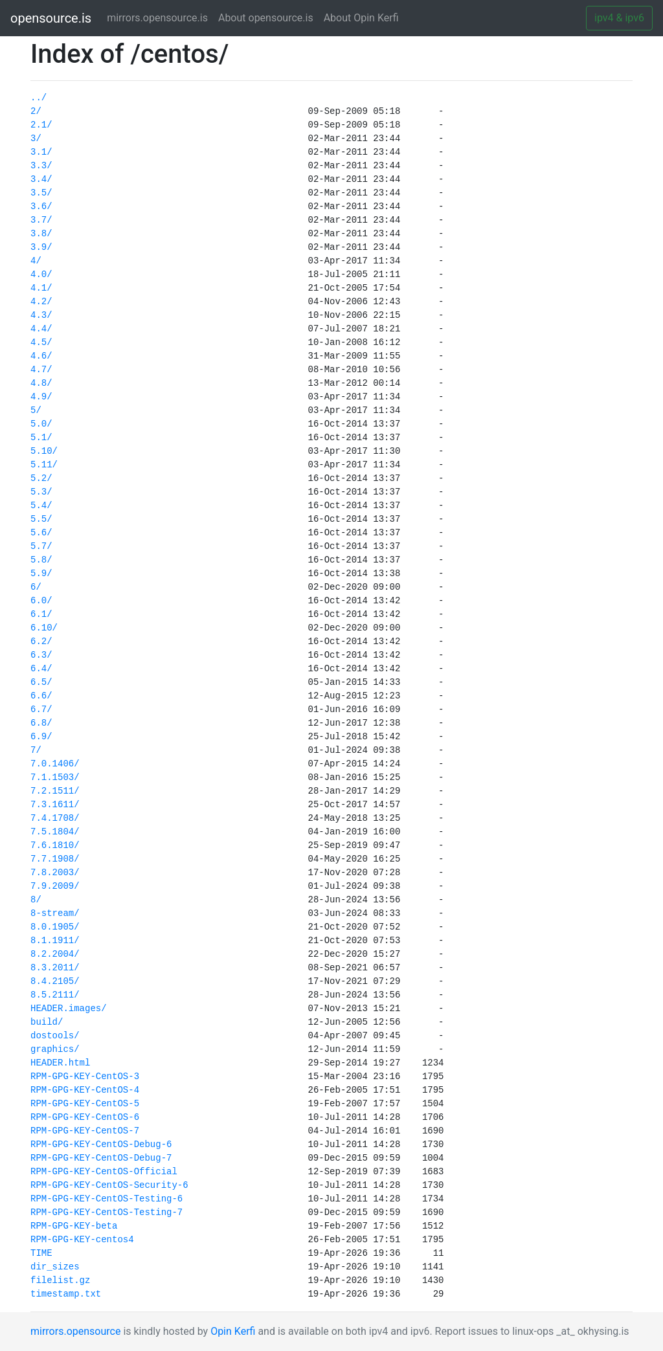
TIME (41, 1253)
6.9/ (41, 736)
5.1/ (41, 437)
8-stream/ (55, 913)
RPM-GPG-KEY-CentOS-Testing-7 (106, 1212)
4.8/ (41, 383)
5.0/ (41, 424)
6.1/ (41, 614)
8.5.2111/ (55, 995)
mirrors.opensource (75, 1331)
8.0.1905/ (55, 927)
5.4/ (41, 505)
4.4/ (41, 329)
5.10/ (44, 451)
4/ (35, 261)
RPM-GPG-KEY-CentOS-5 (84, 1104)
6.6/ (41, 696)
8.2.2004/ (55, 954)
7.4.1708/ (55, 818)
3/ (35, 138)
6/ (35, 587)
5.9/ (41, 573)
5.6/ (41, 533)
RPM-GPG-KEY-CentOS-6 (84, 1117)
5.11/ (44, 465)
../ (38, 98)
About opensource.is (265, 18)
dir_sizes (55, 1267)
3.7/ (41, 220)
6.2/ (41, 641)
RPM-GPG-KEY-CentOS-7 (84, 1131)
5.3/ (41, 492)
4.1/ (41, 288)
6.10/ (44, 628)
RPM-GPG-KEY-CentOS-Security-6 (109, 1185)
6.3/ (41, 655)
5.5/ (41, 519)
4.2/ (41, 301)
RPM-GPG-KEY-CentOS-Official (103, 1172)
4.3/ (41, 315)
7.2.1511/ (55, 791)
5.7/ (41, 546)
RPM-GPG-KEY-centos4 (82, 1239)
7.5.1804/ (55, 832)
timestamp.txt (65, 1294)
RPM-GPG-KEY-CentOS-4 (84, 1090)
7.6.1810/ (55, 845)
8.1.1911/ (55, 940)
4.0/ (41, 274)
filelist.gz (60, 1280)
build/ (46, 1022)
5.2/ (41, 478)
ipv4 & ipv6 (619, 18)
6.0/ (41, 601)
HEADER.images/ (68, 1008)
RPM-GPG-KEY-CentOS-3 (84, 1076)
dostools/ (55, 1036)
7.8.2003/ (55, 872)
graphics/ (55, 1049)
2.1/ (41, 125)
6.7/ (41, 709)
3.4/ (41, 179)
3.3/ (41, 166)
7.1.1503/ (55, 777)
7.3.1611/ (55, 804)
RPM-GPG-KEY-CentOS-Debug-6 (101, 1144)
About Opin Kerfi (361, 18)
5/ (35, 410)
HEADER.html (60, 1063)
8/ (35, 900)
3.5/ (41, 193)
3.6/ (41, 206)
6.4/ (41, 669)
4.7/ (41, 369)
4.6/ (41, 356)
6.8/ (41, 723)
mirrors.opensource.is (160, 17)
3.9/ (41, 247)
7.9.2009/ (55, 886)
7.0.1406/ (55, 764)
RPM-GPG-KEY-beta (73, 1226)
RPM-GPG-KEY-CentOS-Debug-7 (101, 1158)
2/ (35, 111)
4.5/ (41, 342)
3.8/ (41, 234)
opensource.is (50, 18)
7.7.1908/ (55, 859)
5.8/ (41, 560)
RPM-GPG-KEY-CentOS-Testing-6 (106, 1199)
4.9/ (41, 397)
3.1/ (41, 152)
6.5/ (41, 682)
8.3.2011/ (55, 968)
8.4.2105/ (55, 981)
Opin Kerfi (232, 1331)
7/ (35, 750)
